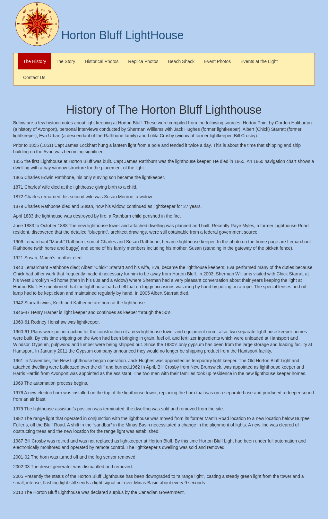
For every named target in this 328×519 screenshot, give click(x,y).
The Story (65, 61)
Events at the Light (259, 61)
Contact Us (34, 77)
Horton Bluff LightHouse (122, 35)
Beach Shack (181, 61)
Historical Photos (101, 61)
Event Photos (217, 61)
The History (34, 61)
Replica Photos (143, 61)
